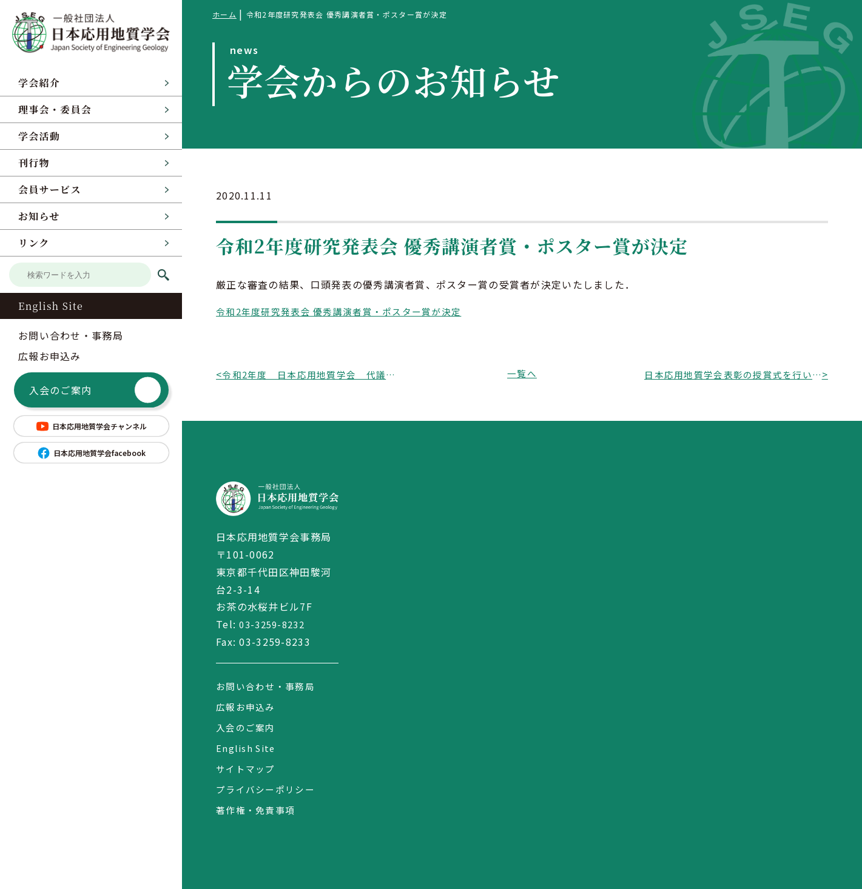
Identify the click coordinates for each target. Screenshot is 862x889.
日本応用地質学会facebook (91, 453)
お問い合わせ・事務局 (70, 335)
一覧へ (522, 374)
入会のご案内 (95, 390)
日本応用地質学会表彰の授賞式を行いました (732, 374)
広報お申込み (49, 356)
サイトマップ (247, 768)
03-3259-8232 (274, 624)
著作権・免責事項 (258, 809)
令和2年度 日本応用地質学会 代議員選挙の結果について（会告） (310, 374)
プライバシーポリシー (268, 789)
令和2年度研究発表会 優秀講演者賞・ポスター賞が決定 (346, 311)
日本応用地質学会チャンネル (91, 426)
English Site (50, 306)
